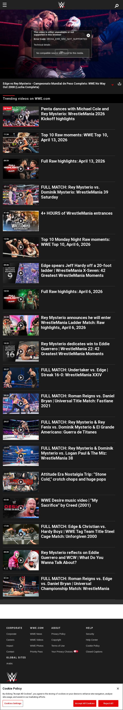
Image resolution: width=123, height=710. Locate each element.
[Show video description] (112, 83)
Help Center (92, 640)
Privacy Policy (58, 634)
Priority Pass (36, 651)
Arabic (9, 663)
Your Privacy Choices (62, 651)
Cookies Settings (12, 703)
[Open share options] (119, 83)
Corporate (11, 634)
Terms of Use (58, 645)
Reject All (108, 703)
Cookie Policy (93, 645)
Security (90, 634)
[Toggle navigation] (4, 5)
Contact (10, 651)
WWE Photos (36, 645)
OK (61, 52)
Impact (9, 645)
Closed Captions (94, 651)
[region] (61, 696)
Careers (10, 640)
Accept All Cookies (84, 703)
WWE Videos (36, 640)
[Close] (117, 688)
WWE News (36, 634)
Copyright (56, 640)
